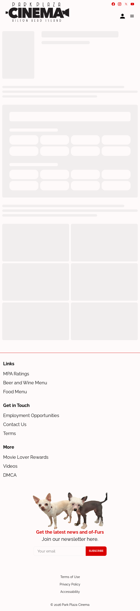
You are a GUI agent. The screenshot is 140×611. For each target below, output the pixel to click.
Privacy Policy (70, 584)
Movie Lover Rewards (25, 457)
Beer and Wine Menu (25, 382)
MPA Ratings (16, 373)
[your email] (60, 551)
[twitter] (126, 4)
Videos (10, 466)
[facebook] (113, 4)
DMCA (10, 475)
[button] (132, 16)
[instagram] (120, 4)
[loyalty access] (122, 16)
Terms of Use (70, 577)
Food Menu (15, 391)
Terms (9, 433)
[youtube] (132, 4)
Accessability (70, 592)
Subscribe (96, 550)
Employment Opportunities (31, 415)
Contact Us (14, 424)
